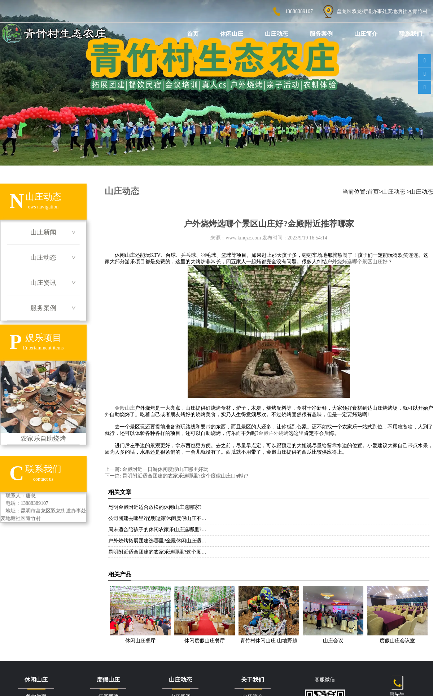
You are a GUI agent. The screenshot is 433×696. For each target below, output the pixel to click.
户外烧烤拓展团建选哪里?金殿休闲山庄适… (157, 540)
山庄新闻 (43, 232)
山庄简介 (365, 34)
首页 (192, 34)
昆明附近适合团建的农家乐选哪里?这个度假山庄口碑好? (184, 476)
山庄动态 (276, 34)
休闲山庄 (231, 34)
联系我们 (410, 34)
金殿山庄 (125, 408)
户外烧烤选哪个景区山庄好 (357, 261)
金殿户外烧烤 (273, 433)
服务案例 (321, 34)
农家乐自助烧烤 (43, 401)
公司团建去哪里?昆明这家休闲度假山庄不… (157, 518)
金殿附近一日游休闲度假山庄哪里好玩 (165, 469)
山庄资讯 (43, 282)
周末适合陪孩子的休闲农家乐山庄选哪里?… (157, 529)
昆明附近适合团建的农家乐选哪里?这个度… (157, 552)
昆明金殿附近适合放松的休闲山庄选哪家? (154, 507)
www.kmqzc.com (243, 238)
